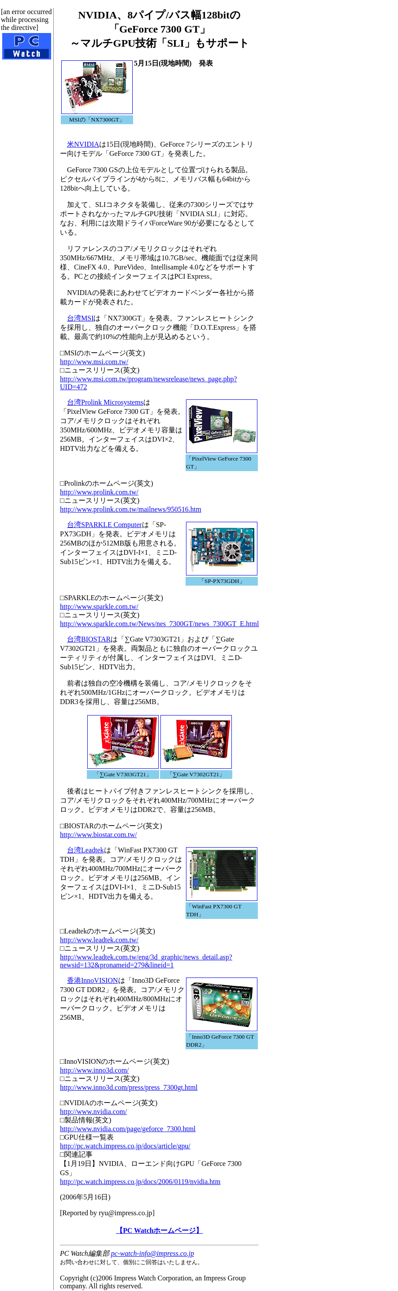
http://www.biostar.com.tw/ (98, 834)
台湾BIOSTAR (89, 639)
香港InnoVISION (92, 980)
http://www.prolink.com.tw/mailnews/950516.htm (130, 509)
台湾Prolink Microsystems (105, 402)
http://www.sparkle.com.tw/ (99, 606)
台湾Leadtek (85, 850)
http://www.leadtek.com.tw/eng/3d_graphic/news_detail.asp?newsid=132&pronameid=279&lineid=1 (146, 961)
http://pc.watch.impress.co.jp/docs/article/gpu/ (125, 1146)
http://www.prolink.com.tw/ (99, 492)
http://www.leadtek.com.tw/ (99, 940)
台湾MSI (80, 318)
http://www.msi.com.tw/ (94, 361)
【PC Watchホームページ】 (159, 1230)
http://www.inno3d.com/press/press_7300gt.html (128, 1087)
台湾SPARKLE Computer (104, 524)
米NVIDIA (83, 144)
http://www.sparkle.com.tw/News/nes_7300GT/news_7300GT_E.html (159, 623)
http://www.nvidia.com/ (93, 1111)
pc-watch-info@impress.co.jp (152, 1253)
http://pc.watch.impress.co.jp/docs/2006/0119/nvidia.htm (140, 1181)
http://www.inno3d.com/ (94, 1070)
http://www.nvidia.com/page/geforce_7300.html (128, 1128)
